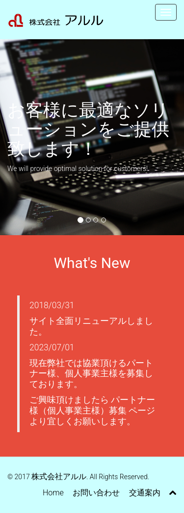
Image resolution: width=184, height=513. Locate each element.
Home (53, 492)
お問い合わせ (96, 492)
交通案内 (144, 492)
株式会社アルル (58, 476)
